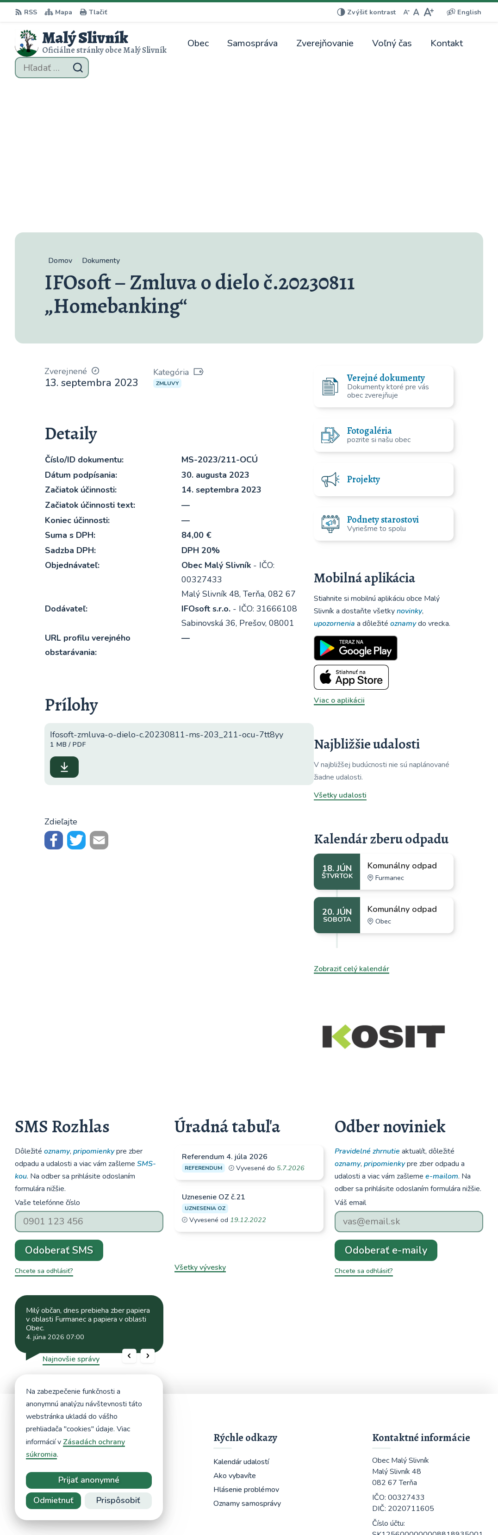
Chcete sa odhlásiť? (44, 1124)
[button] (129, 1209)
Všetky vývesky (200, 1121)
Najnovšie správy (71, 1212)
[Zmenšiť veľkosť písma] (406, 12)
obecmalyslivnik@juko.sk (414, 1415)
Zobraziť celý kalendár (351, 822)
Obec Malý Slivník (268, 1510)
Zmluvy (167, 236)
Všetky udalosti (340, 648)
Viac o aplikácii (339, 554)
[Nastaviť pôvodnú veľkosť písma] (416, 12)
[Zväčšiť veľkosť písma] (428, 12)
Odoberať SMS (59, 1104)
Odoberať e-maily (386, 1104)
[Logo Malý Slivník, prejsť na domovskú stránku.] (91, 43)
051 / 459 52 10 (400, 1404)
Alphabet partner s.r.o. (138, 1510)
